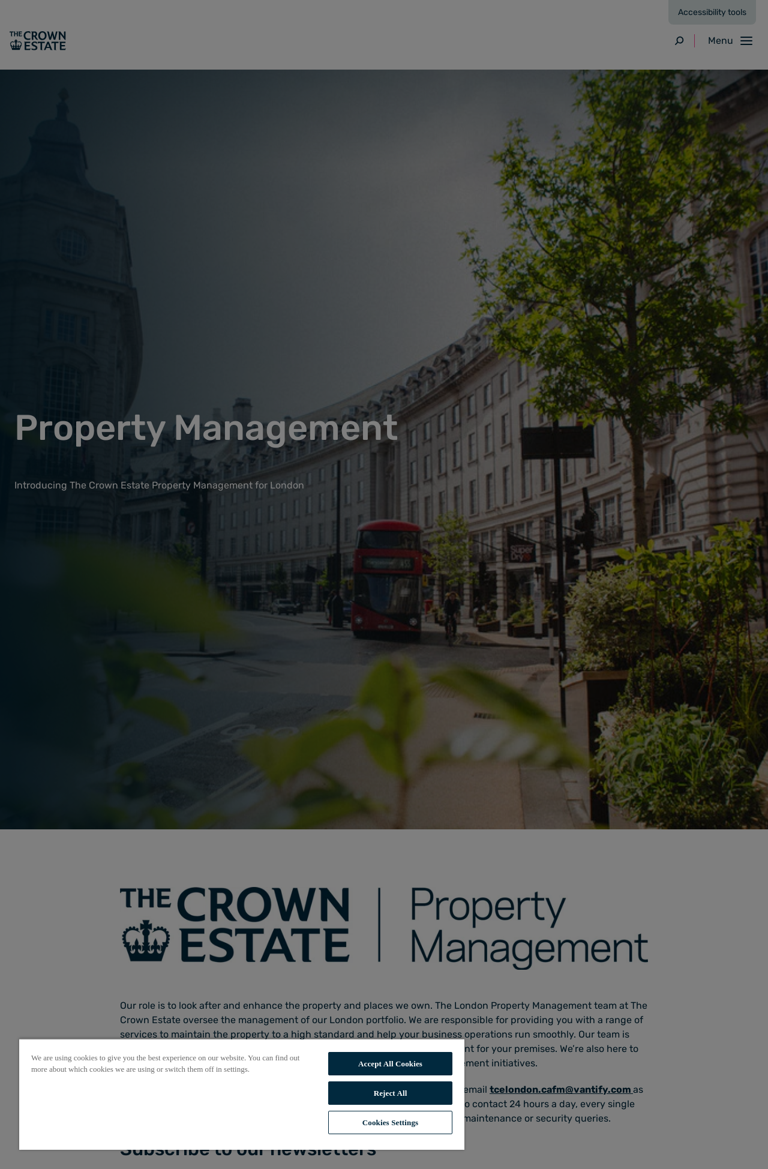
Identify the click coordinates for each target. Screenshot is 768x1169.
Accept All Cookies (390, 1063)
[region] (241, 1094)
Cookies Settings (390, 1122)
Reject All (390, 1093)
